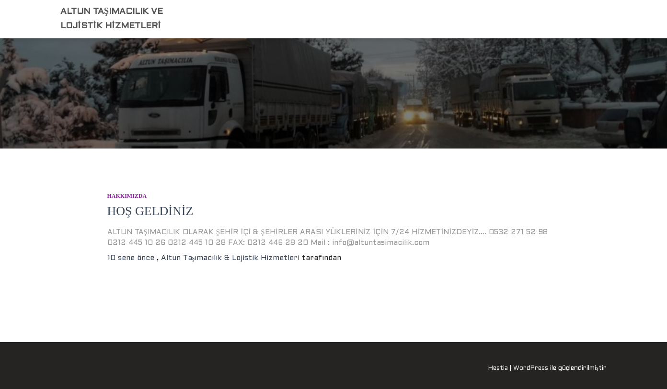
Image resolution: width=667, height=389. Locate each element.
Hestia (498, 368)
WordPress (530, 368)
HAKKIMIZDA (127, 196)
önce (132, 258)
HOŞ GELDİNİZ (150, 211)
